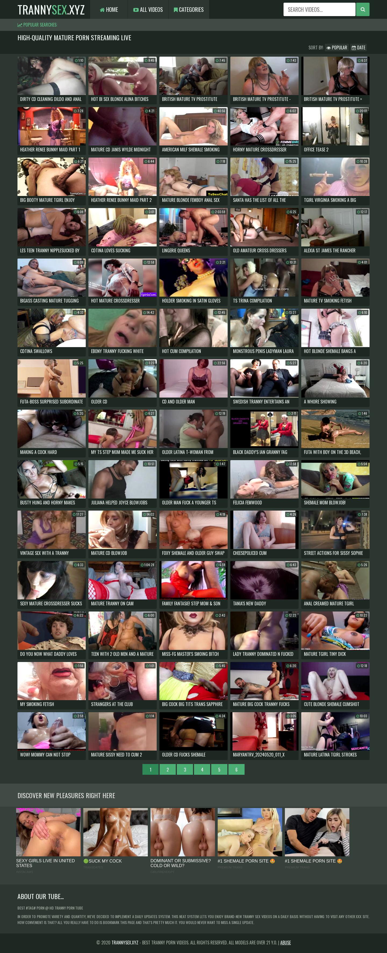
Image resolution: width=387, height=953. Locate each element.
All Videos (148, 9)
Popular (337, 47)
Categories (189, 9)
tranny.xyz (51, 9)
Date (358, 47)
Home (109, 9)
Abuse (285, 942)
